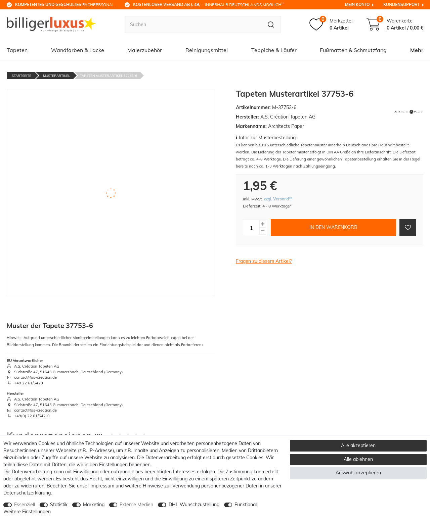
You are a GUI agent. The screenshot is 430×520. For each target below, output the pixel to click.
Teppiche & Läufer (274, 50)
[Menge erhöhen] (262, 224)
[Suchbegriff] (193, 24)
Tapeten (17, 50)
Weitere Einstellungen (27, 512)
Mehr (416, 50)
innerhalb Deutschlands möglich (208, 4)
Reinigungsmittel (206, 50)
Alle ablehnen (358, 459)
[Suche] (271, 24)
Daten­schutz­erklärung (27, 493)
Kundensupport (401, 4)
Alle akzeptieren (358, 445)
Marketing (93, 505)
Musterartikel (56, 76)
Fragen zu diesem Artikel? (264, 261)
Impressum (102, 486)
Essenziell (24, 505)
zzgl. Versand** (278, 198)
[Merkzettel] (331, 24)
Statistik (59, 505)
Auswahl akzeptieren (358, 473)
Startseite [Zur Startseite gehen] (21, 76)
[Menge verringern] (262, 231)
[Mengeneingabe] (251, 228)
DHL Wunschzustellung (194, 505)
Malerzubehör (144, 50)
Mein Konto (357, 4)
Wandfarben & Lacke (77, 50)
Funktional (245, 505)
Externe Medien (136, 505)
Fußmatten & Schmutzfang (353, 50)
